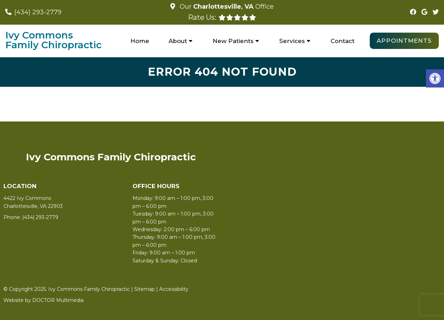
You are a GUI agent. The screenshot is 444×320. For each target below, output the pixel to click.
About (178, 40)
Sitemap (144, 289)
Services (292, 40)
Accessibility (173, 289)
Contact (343, 40)
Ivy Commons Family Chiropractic (53, 40)
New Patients (233, 40)
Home (139, 40)
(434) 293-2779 (37, 12)
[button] (435, 78)
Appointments (404, 40)
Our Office (226, 6)
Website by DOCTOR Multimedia (43, 300)
